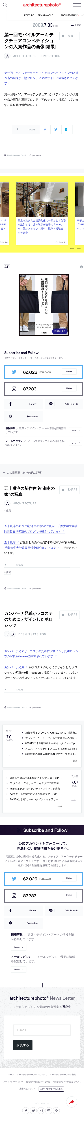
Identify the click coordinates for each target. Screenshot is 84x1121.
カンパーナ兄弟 (14, 667)
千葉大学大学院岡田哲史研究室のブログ (30, 548)
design (24, 634)
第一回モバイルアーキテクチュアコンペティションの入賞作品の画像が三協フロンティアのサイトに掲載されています (41, 78)
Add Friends (71, 403)
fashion (39, 634)
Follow (69, 371)
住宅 (8, 510)
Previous (72, 248)
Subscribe (32, 416)
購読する (23, 1045)
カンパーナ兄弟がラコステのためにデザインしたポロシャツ (28, 619)
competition (49, 56)
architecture (24, 56)
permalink (36, 155)
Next (78, 248)
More (74, 430)
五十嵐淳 (10, 542)
